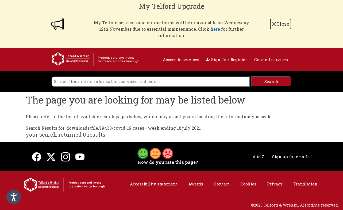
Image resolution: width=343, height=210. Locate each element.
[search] (150, 81)
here (215, 29)
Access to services (181, 59)
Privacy (275, 184)
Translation (305, 184)
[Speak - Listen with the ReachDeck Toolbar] (13, 197)
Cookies (248, 184)
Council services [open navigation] (271, 59)
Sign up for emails (291, 156)
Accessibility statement (154, 184)
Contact (222, 184)
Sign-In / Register (226, 59)
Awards (195, 184)
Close (280, 24)
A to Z (258, 156)
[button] (155, 153)
